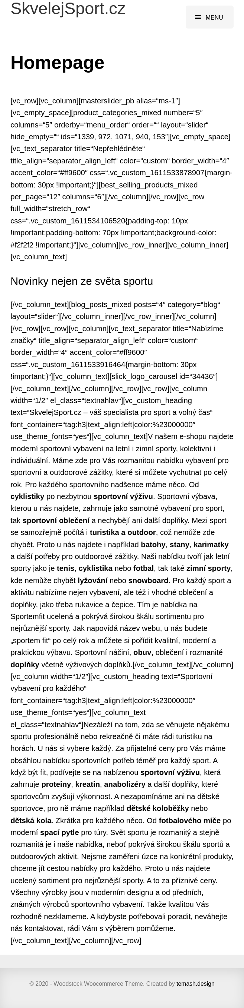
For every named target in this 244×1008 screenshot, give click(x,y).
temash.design (195, 984)
